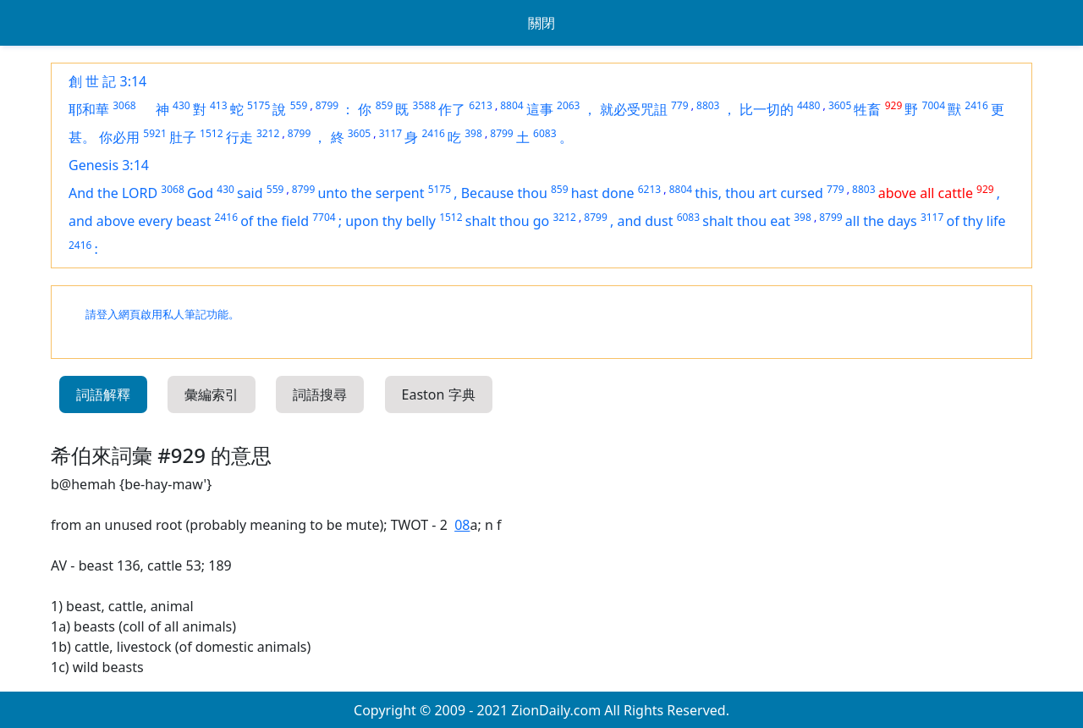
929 (894, 105)
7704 (323, 217)
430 (181, 105)
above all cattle (925, 193)
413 (219, 105)
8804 (511, 105)
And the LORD (113, 193)
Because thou (504, 193)
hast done (603, 193)
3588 (424, 105)
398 (473, 133)
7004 (933, 105)
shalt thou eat (746, 221)
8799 (327, 105)
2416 (976, 105)
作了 (451, 109)
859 (384, 105)
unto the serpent (370, 193)
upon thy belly (390, 221)
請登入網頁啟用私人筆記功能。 (162, 314)
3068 (124, 105)
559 (299, 105)
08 (462, 525)
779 (680, 105)
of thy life (975, 221)
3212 (267, 133)
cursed (801, 193)
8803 (707, 105)
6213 (480, 105)
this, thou (726, 193)
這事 (539, 109)
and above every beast (140, 221)
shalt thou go (507, 221)
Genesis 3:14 (109, 165)
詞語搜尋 (320, 394)
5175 (258, 105)
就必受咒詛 (634, 109)
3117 (390, 133)
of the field (274, 221)
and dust (645, 221)
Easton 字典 (439, 394)
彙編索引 (211, 394)
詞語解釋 (103, 394)
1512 (211, 133)
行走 (239, 137)
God (200, 193)
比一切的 (766, 109)
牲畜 (867, 109)
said (250, 193)
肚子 (182, 137)
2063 (568, 105)
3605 (839, 105)
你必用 (119, 137)
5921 (154, 133)
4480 (808, 105)
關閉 (541, 23)
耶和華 (89, 109)
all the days (881, 221)
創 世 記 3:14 (107, 81)
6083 (544, 133)
